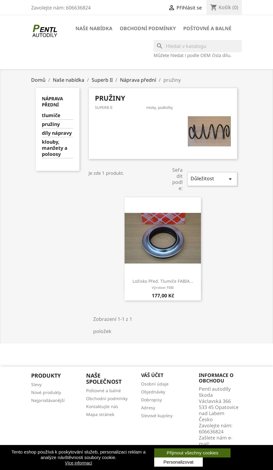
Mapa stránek (100, 414)
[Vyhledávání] (198, 46)
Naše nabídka (93, 28)
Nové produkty (46, 392)
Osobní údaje (155, 384)
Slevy (36, 384)
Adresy (148, 408)
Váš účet (152, 375)
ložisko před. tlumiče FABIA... (163, 284)
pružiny (51, 124)
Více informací (78, 463)
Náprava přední (52, 101)
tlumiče (51, 115)
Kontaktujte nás (102, 406)
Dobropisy (151, 400)
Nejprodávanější (48, 400)
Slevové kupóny (157, 415)
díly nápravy (57, 133)
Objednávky (153, 392)
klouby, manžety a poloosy (54, 148)
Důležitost (212, 179)
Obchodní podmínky (148, 28)
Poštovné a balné (207, 28)
